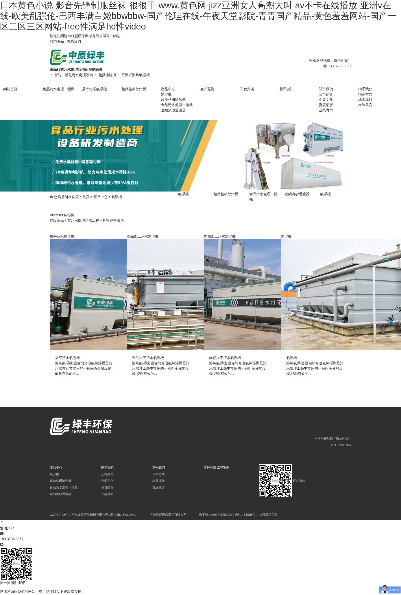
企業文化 (326, 99)
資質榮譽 (326, 105)
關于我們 (107, 467)
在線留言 (365, 105)
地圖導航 (365, 99)
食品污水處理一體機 (177, 105)
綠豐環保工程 (268, 514)
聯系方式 (365, 94)
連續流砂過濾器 (173, 110)
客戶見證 (210, 467)
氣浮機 (166, 94)
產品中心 (100, 197)
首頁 (85, 197)
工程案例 (223, 467)
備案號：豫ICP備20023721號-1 (220, 514)
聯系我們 (74, 41)
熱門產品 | (58, 41)
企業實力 (326, 110)
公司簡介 (326, 94)
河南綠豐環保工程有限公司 (168, 514)
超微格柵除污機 (173, 99)
